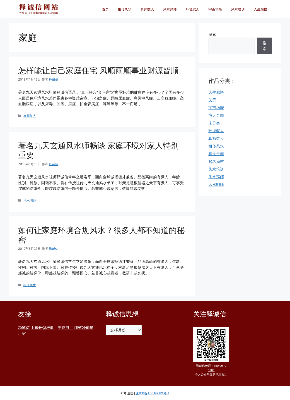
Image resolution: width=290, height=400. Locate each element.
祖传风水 (124, 9)
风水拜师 (170, 9)
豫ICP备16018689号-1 (152, 393)
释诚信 (24, 327)
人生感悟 (260, 9)
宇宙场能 (215, 9)
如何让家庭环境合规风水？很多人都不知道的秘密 (101, 235)
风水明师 (29, 200)
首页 (105, 9)
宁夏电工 (65, 327)
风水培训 (238, 9)
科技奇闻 (216, 153)
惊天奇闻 (216, 115)
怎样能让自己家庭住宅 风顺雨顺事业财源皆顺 (98, 70)
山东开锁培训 (42, 327)
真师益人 (147, 9)
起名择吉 (216, 161)
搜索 (212, 34)
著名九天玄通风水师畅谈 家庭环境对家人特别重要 (98, 150)
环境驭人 (192, 9)
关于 (212, 99)
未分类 (214, 123)
